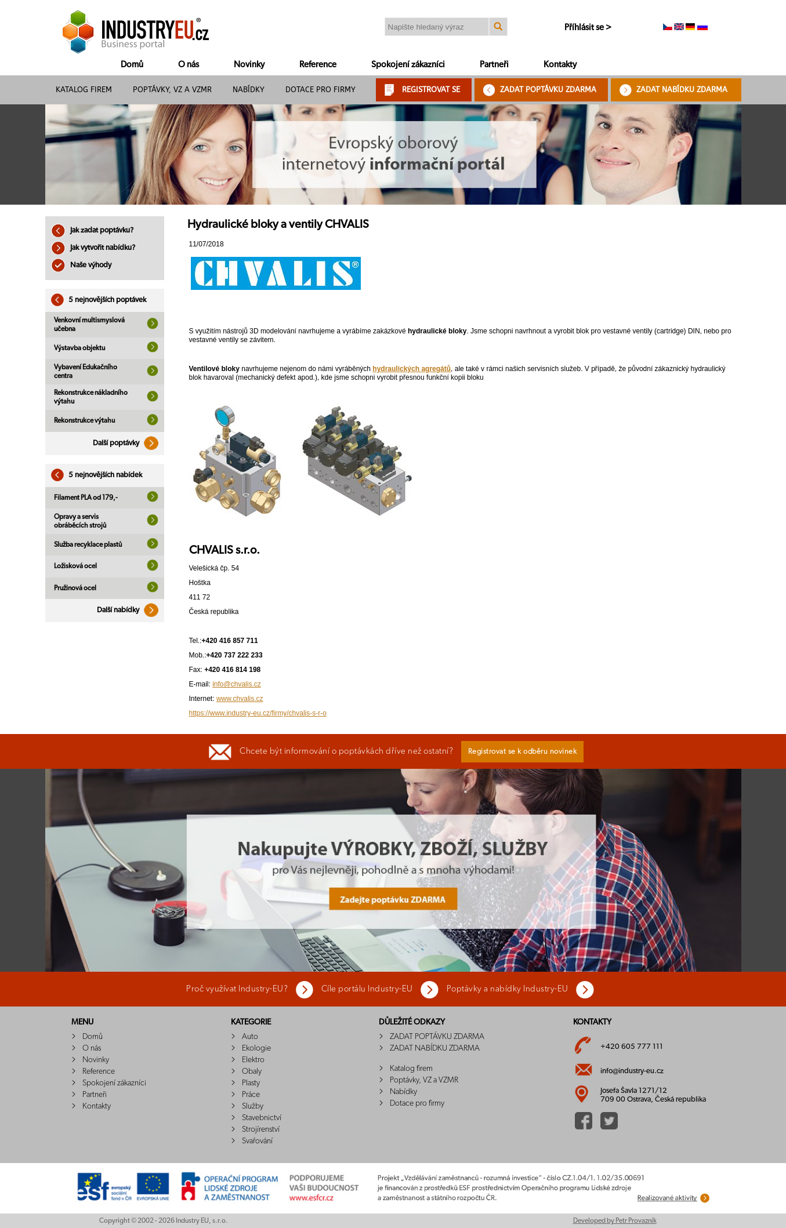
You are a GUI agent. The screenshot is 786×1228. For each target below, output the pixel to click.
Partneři (494, 64)
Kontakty (560, 64)
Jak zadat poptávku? (92, 230)
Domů (132, 64)
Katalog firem (84, 89)
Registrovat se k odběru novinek (522, 751)
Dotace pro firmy (320, 89)
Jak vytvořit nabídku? (93, 248)
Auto (250, 1037)
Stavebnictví (261, 1118)
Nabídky (249, 89)
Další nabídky (130, 610)
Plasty (251, 1083)
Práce (251, 1095)
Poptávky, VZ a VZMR (172, 89)
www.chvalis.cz (239, 699)
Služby (252, 1106)
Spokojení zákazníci (408, 64)
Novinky (249, 64)
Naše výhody (81, 265)
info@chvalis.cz (236, 684)
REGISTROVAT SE (431, 89)
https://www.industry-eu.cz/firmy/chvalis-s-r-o (258, 713)
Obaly (252, 1071)
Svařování (257, 1141)
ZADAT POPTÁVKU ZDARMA (548, 89)
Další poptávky (128, 443)
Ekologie (256, 1048)
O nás (188, 64)
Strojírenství (261, 1129)
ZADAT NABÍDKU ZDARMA (681, 89)
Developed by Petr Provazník (615, 1220)
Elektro (253, 1060)
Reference (317, 64)
